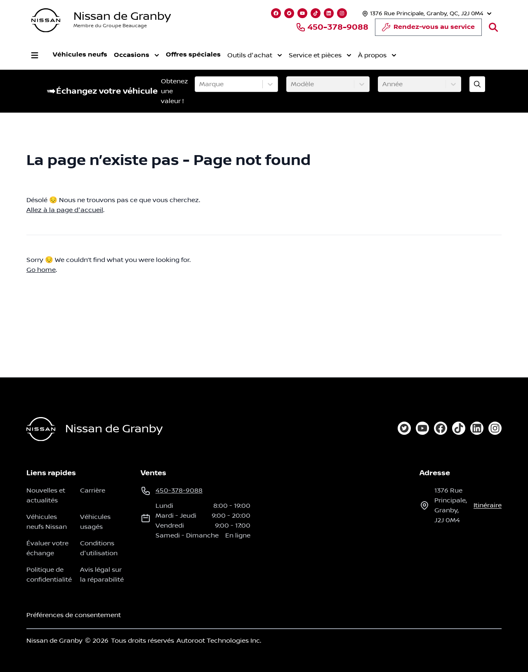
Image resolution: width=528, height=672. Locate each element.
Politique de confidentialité (49, 574)
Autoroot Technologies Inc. (219, 640)
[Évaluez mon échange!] (477, 84)
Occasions (136, 55)
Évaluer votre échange (47, 548)
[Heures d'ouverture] (426, 13)
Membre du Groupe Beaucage (110, 26)
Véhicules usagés (95, 522)
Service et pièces (320, 55)
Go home (41, 270)
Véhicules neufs (80, 55)
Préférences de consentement (73, 615)
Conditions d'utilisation (99, 548)
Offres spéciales (193, 55)
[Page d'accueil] (40, 429)
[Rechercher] (493, 27)
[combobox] (200, 84)
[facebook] (440, 428)
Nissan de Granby (122, 16)
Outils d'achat (254, 55)
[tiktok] (458, 428)
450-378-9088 (332, 27)
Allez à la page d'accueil (64, 210)
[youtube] (422, 428)
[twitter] (404, 428)
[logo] (45, 20)
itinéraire (488, 505)
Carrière (92, 490)
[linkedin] (476, 428)
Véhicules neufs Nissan (46, 522)
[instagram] (495, 428)
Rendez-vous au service (428, 29)
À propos (377, 55)
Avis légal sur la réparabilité (102, 574)
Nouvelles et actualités (45, 495)
